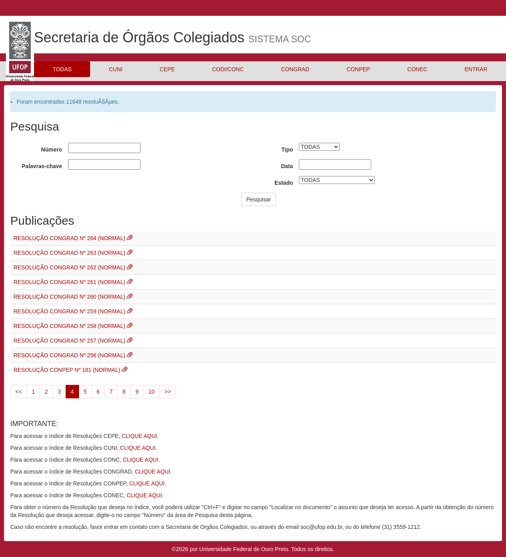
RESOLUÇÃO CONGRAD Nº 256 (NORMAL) (70, 355)
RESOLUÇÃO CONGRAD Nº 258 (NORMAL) (70, 326)
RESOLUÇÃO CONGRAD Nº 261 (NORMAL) (70, 282)
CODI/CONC (228, 69)
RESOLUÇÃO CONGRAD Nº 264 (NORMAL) (70, 238)
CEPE (167, 69)
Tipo (287, 149)
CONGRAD (295, 69)
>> (167, 391)
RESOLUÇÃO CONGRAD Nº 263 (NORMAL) (70, 253)
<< (18, 391)
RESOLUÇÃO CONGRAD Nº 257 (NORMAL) (70, 340)
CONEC (417, 69)
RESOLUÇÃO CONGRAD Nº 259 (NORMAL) (70, 311)
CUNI (115, 69)
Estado (283, 183)
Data (287, 166)
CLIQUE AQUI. (140, 436)
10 (152, 391)
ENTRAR (475, 69)
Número (51, 149)
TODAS (62, 69)
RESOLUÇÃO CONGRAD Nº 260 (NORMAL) (70, 297)
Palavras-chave (42, 166)
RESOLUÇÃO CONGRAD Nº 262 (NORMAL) (70, 267)
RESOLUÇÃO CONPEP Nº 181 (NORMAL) (67, 370)
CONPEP (358, 69)
